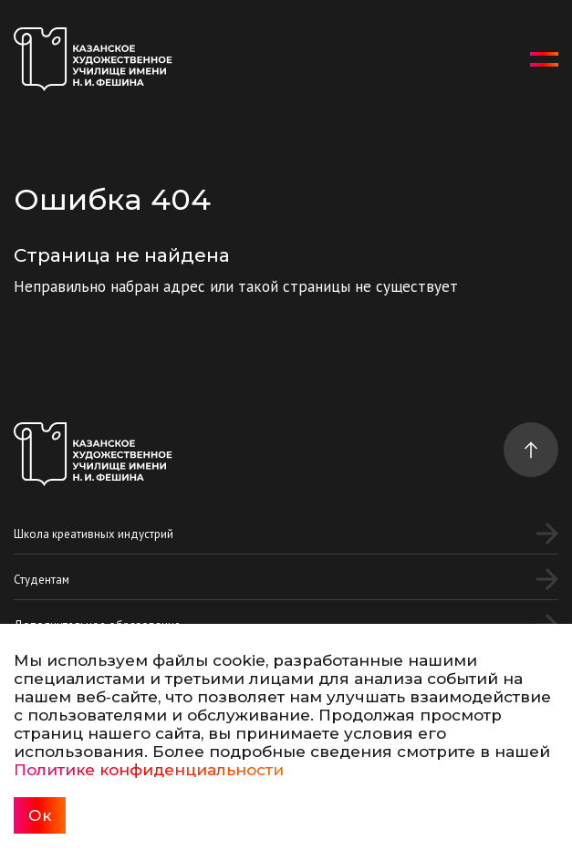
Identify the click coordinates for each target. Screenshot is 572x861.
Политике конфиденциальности (149, 770)
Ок (39, 815)
